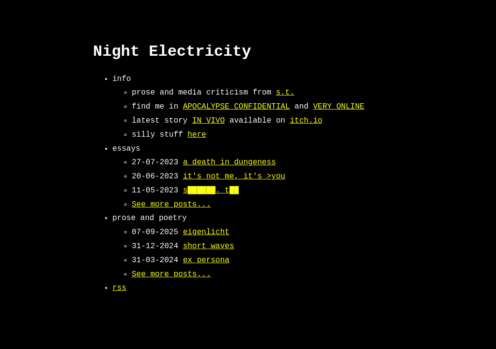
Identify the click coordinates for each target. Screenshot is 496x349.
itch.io (306, 120)
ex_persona (206, 260)
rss (119, 288)
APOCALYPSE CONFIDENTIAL (236, 106)
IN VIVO (208, 120)
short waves (208, 246)
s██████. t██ (211, 190)
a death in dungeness (229, 162)
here (196, 134)
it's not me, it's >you (234, 176)
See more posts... (171, 204)
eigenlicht (206, 232)
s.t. (285, 92)
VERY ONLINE (338, 106)
